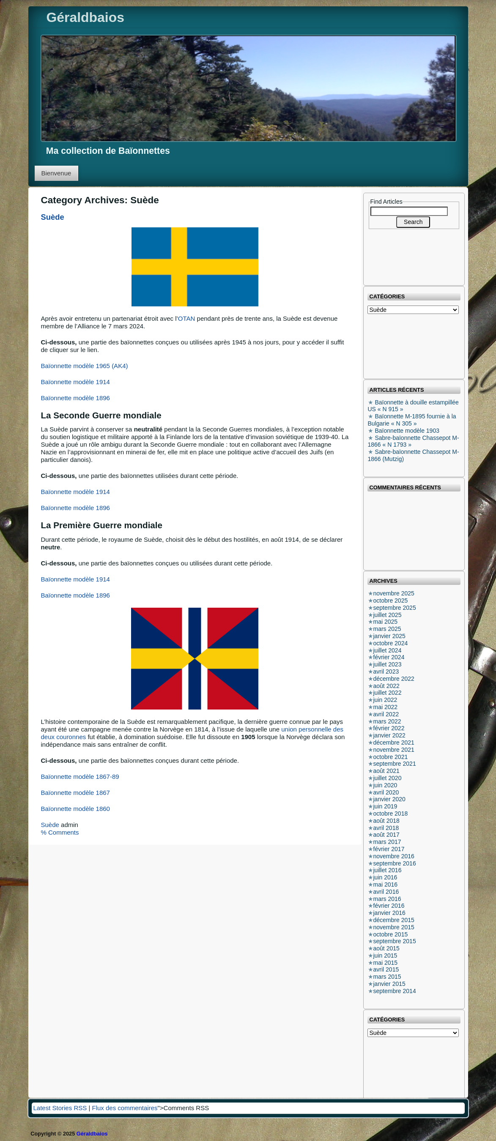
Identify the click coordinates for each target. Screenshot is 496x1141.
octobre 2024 (390, 643)
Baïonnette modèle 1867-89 (80, 776)
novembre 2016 (393, 856)
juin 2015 (385, 955)
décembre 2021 (393, 742)
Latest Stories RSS (60, 1107)
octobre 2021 (390, 756)
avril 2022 (386, 714)
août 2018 (386, 820)
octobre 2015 (390, 934)
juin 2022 (385, 699)
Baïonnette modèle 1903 (407, 430)
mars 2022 (387, 721)
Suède (52, 217)
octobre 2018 (390, 813)
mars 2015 (387, 976)
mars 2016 (387, 898)
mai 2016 (385, 884)
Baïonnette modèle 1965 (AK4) (84, 365)
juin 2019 (385, 806)
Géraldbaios (85, 17)
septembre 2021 (394, 763)
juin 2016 (385, 877)
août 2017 (386, 834)
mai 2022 (385, 707)
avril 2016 (386, 891)
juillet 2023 (387, 664)
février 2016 (389, 905)
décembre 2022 (393, 678)
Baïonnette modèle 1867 (75, 792)
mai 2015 (385, 962)
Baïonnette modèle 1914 (75, 381)
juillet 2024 (387, 650)
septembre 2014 (394, 991)
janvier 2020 (389, 799)
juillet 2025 (387, 614)
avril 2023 (386, 671)
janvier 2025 (389, 636)
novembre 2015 (393, 927)
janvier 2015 (389, 983)
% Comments (60, 832)
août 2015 (386, 948)
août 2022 (386, 685)
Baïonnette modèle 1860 (75, 808)
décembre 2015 (393, 920)
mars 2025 (387, 628)
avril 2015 (386, 969)
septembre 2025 (394, 607)
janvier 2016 (389, 912)
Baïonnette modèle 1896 (75, 397)
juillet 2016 (387, 870)
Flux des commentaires (124, 1107)
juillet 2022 (387, 692)
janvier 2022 (389, 735)
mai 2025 (385, 621)
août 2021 (386, 770)
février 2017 (389, 849)
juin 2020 (385, 785)
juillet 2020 (387, 778)
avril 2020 (386, 792)
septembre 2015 (394, 941)
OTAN (186, 318)
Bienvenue (56, 173)
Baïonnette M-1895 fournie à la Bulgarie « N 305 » (412, 420)
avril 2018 (386, 827)
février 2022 (389, 728)
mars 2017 (387, 841)
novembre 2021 (393, 749)
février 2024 (389, 657)
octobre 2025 (390, 600)
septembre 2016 (394, 863)
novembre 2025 (393, 593)
